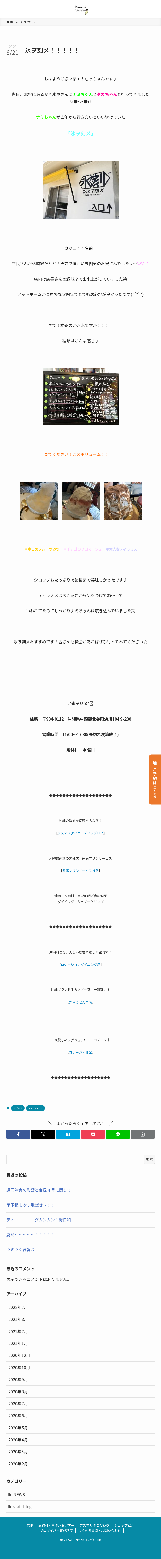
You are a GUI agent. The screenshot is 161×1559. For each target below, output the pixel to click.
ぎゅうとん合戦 (80, 1002)
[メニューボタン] (152, 9)
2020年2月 (18, 1464)
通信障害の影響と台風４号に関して (38, 1190)
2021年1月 (18, 1343)
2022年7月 (18, 1307)
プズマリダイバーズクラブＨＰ (80, 833)
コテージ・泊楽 (80, 1052)
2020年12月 (19, 1355)
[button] (18, 1134)
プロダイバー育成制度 (56, 1530)
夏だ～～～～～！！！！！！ (32, 1235)
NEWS (18, 1108)
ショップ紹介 (124, 1525)
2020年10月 (19, 1367)
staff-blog (35, 1108)
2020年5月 (18, 1428)
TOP (30, 1525)
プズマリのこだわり (94, 1525)
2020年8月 (18, 1391)
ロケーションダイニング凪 (80, 964)
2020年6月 (18, 1415)
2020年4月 (18, 1439)
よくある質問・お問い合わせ (99, 1530)
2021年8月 (18, 1319)
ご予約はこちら (155, 780)
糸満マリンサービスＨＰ (80, 870)
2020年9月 (18, 1379)
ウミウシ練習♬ (20, 1249)
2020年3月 (18, 1451)
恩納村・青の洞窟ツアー (56, 1525)
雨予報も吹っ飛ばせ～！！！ (32, 1205)
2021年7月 (18, 1331)
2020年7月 (18, 1403)
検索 (149, 1159)
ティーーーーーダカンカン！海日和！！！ (44, 1220)
